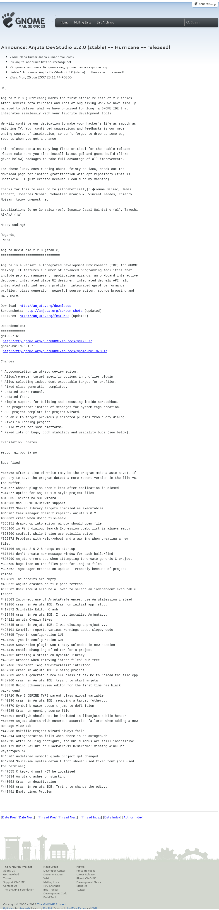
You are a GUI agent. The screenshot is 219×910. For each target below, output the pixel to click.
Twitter (80, 889)
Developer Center (54, 870)
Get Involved (11, 874)
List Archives (105, 22)
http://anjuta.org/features (44, 316)
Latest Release (85, 874)
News (80, 867)
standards (24, 908)
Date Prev (9, 817)
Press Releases (85, 870)
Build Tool (49, 897)
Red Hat (47, 908)
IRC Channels (51, 886)
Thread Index (91, 817)
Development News (88, 882)
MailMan (72, 908)
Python (82, 908)
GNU (94, 908)
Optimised (8, 908)
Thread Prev (47, 817)
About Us (9, 870)
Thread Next (68, 817)
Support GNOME (14, 882)
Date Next (26, 817)
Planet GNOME (86, 878)
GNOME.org (207, 4)
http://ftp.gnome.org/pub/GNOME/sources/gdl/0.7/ (47, 341)
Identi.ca (81, 886)
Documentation (53, 874)
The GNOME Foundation (18, 889)
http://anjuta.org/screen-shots (54, 311)
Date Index (112, 817)
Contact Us (10, 886)
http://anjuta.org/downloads (45, 306)
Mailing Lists (82, 22)
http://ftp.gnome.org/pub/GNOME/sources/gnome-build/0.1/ (55, 351)
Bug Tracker (50, 889)
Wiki (46, 878)
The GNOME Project (17, 867)
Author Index (132, 817)
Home (64, 22)
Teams (7, 878)
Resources (50, 867)
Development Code (55, 893)
